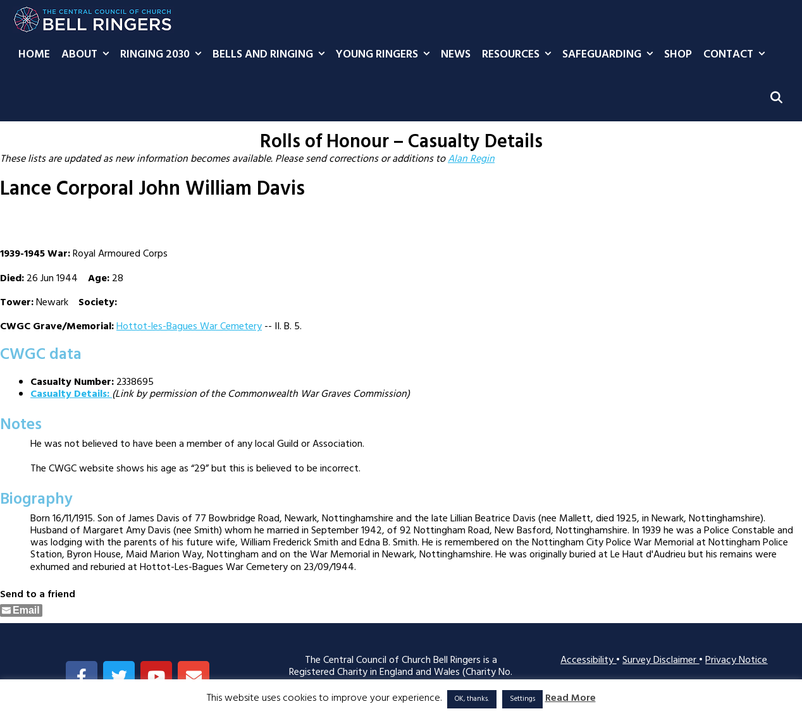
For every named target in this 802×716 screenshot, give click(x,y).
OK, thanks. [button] (472, 699)
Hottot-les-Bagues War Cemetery (189, 327)
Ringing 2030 (163, 55)
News (456, 55)
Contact (736, 55)
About (87, 55)
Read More (570, 699)
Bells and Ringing (271, 55)
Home (34, 55)
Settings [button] (522, 699)
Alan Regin (471, 159)
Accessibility (588, 660)
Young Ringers (385, 55)
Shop (678, 55)
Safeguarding (610, 55)
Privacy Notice (736, 660)
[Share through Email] (21, 610)
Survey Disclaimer (660, 660)
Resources (519, 55)
